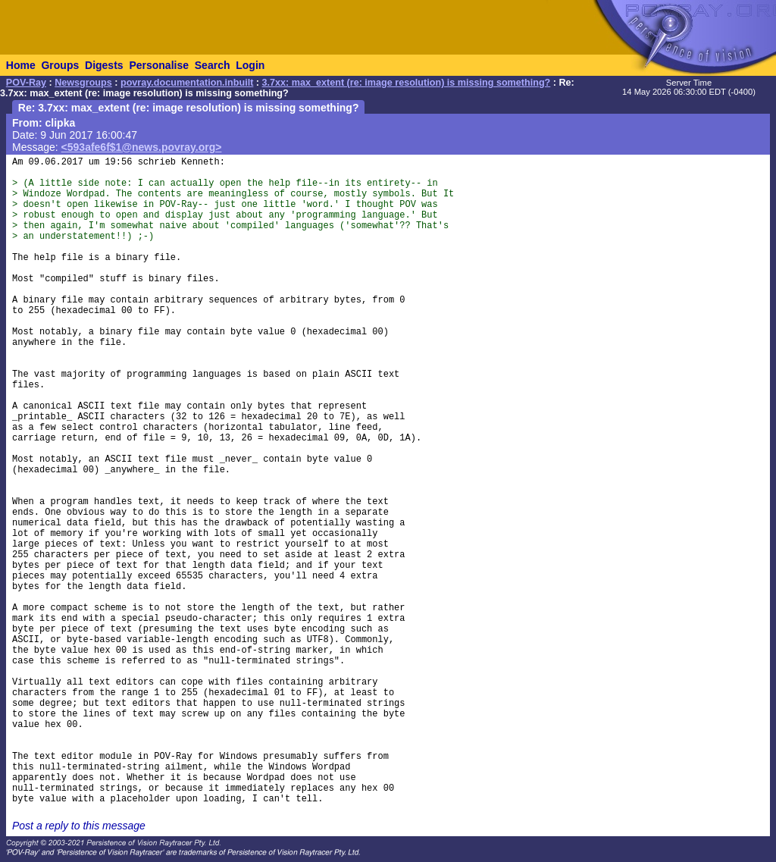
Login (250, 65)
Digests (104, 65)
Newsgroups (83, 82)
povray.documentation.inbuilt (186, 82)
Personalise (159, 65)
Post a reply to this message (79, 826)
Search (212, 65)
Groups (60, 65)
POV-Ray (26, 82)
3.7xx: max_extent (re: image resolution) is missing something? (406, 82)
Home (21, 65)
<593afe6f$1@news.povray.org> (141, 147)
